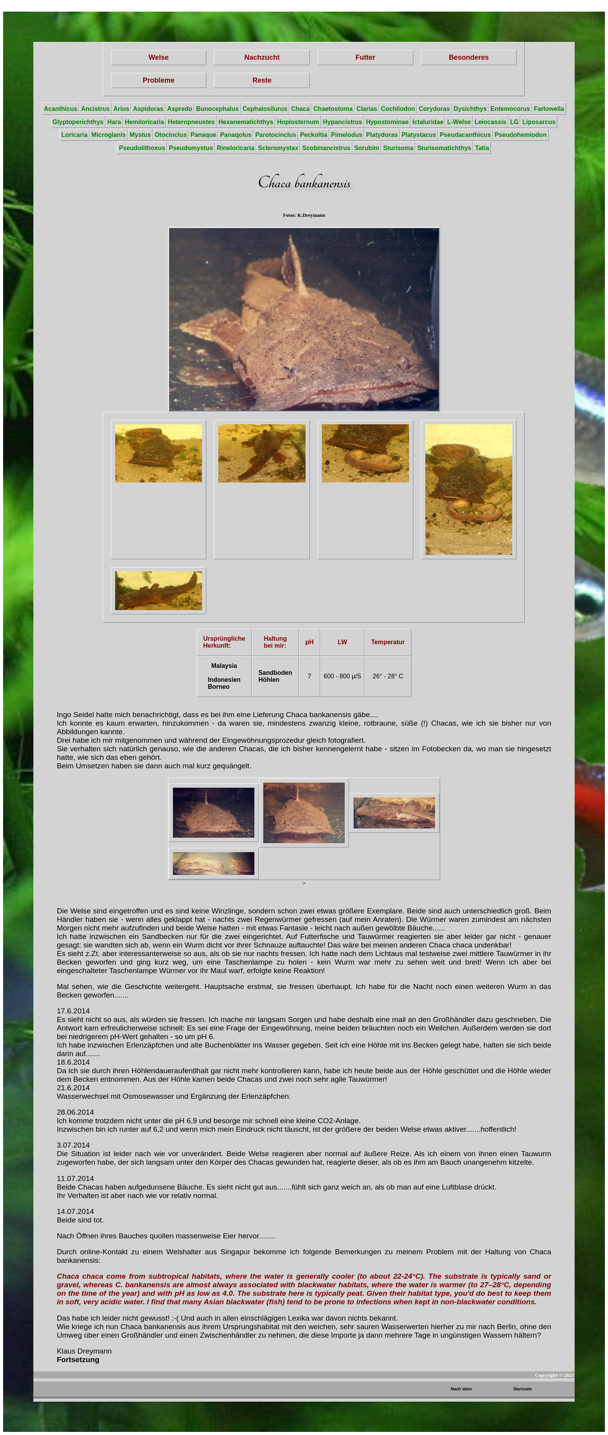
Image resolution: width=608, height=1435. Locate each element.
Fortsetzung (78, 1359)
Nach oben (461, 1389)
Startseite (522, 1389)
